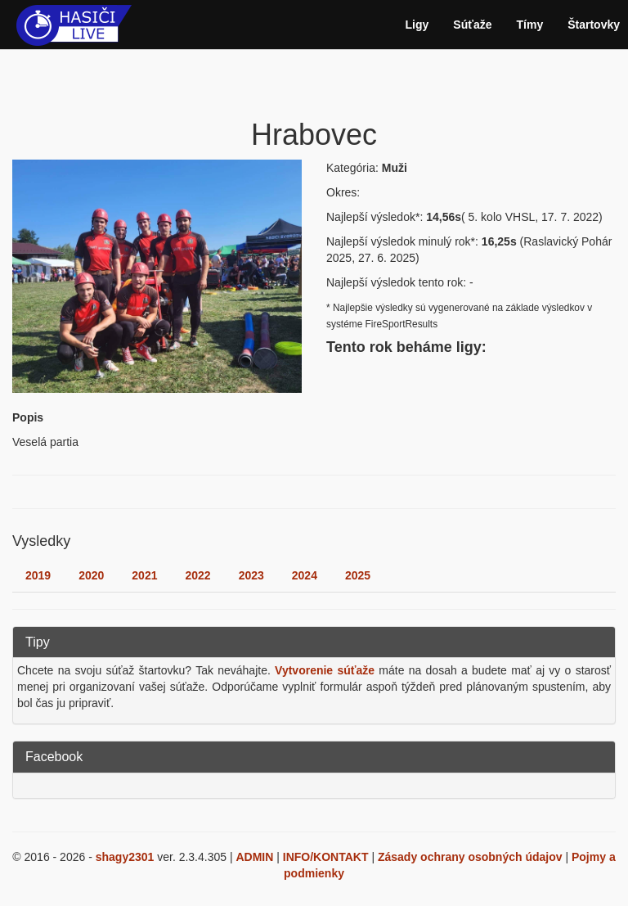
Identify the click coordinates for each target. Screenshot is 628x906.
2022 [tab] (197, 575)
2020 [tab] (91, 575)
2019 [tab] (38, 575)
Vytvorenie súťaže (325, 670)
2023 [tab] (251, 575)
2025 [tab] (357, 575)
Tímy (530, 24)
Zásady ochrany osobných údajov (470, 856)
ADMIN (254, 856)
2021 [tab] (144, 575)
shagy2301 (125, 856)
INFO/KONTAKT (326, 856)
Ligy (417, 24)
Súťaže (472, 24)
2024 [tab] (304, 575)
